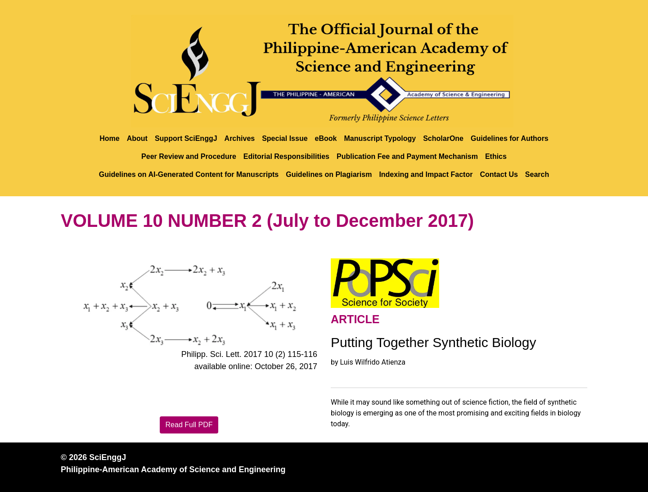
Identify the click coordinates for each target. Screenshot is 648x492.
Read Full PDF (189, 425)
